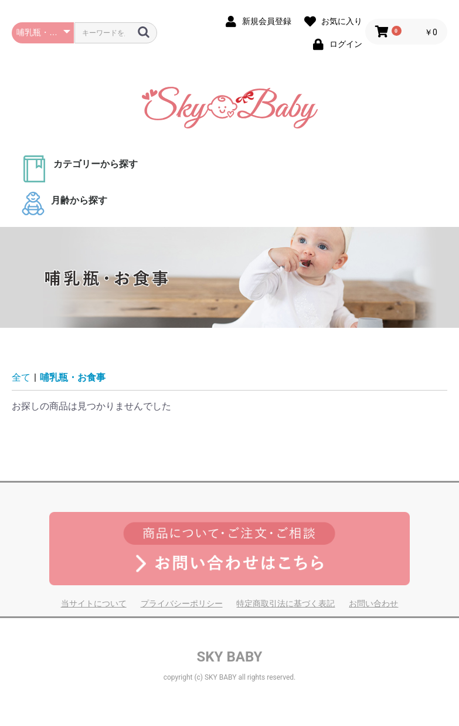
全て (21, 377)
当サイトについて (94, 603)
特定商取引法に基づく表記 (285, 603)
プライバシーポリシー (182, 603)
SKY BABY (230, 657)
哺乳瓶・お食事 (73, 377)
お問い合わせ (373, 603)
